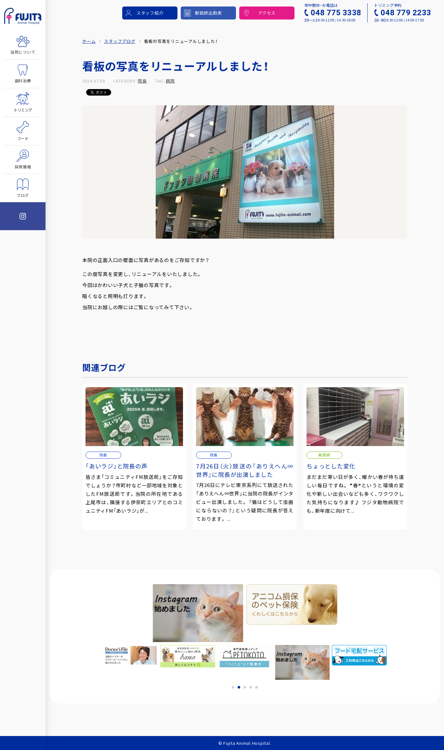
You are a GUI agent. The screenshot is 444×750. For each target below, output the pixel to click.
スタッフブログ (119, 41)
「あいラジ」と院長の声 (116, 466)
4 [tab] (250, 687)
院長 (142, 81)
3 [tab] (244, 687)
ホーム (89, 41)
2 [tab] (239, 687)
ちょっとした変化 (331, 466)
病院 (170, 81)
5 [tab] (256, 687)
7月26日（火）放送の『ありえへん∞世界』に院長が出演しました (245, 470)
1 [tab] (233, 687)
